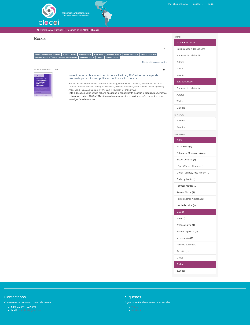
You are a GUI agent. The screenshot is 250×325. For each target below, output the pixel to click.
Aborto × (99, 58)
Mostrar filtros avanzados (154, 62)
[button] (198, 4)
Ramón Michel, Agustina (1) (190, 199)
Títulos (180, 68)
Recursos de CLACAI (77, 30)
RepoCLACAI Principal (51, 30)
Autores (180, 62)
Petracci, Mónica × (42, 58)
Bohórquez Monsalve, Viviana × (47, 54)
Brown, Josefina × (131, 54)
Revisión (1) (183, 251)
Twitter (134, 307)
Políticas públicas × (148, 54)
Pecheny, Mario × (114, 54)
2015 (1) (181, 271)
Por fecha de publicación (189, 55)
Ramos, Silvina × (112, 58)
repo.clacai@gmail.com (29, 310)
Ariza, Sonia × (99, 54)
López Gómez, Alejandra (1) (190, 166)
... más (180, 257)
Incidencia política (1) (187, 231)
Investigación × (85, 54)
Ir (164, 48)
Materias (181, 75)
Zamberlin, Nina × (87, 58)
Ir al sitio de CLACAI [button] (178, 4)
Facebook (136, 310)
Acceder (181, 120)
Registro (181, 127)
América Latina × (69, 54)
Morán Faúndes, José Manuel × (64, 58)
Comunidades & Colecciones (191, 49)
